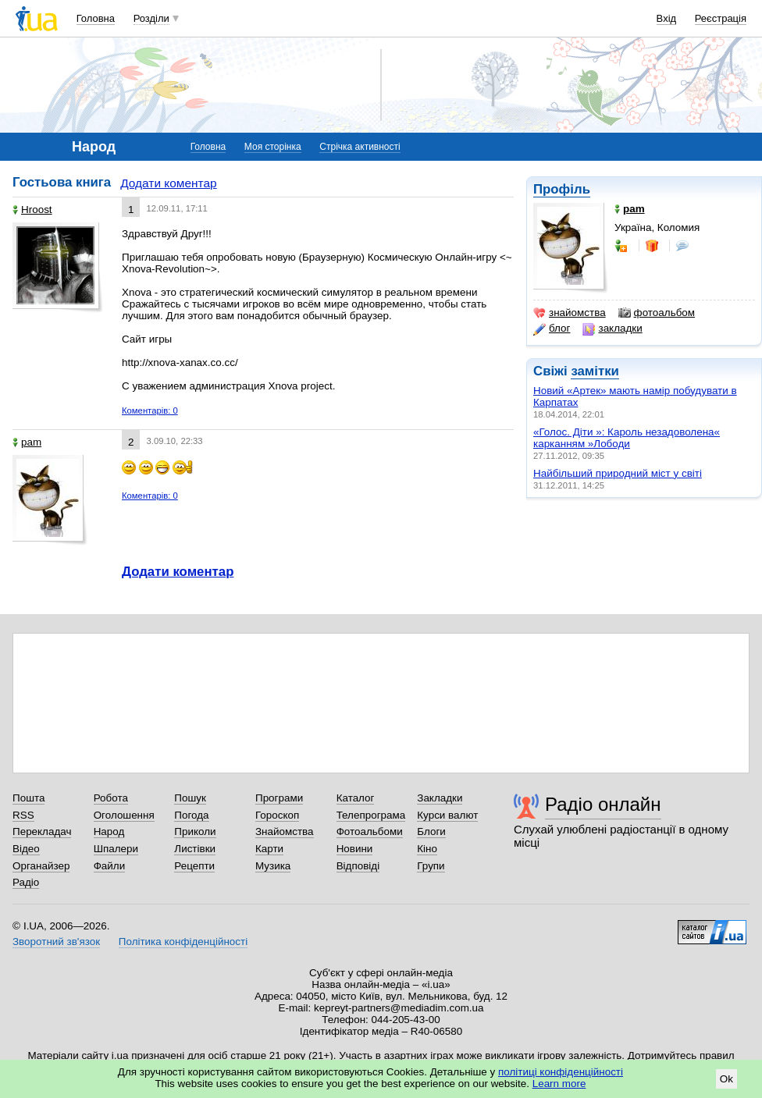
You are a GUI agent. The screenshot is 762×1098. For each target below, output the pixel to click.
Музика (272, 866)
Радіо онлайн (603, 804)
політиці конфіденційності (560, 1072)
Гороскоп (277, 815)
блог (551, 328)
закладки (612, 328)
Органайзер (40, 866)
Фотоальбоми (369, 831)
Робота (111, 798)
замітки (595, 371)
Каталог (355, 798)
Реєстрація (720, 18)
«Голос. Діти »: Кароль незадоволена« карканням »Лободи (626, 438)
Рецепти (194, 866)
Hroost (32, 209)
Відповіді (358, 866)
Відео (26, 849)
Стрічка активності (359, 146)
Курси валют (447, 815)
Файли (110, 866)
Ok (726, 1079)
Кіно (427, 849)
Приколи (194, 831)
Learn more (559, 1083)
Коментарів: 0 (150, 410)
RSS (23, 815)
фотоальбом (656, 313)
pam (26, 442)
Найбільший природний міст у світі (617, 473)
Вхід (667, 18)
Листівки (194, 849)
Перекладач (41, 831)
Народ (109, 831)
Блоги (431, 831)
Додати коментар (168, 183)
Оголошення (124, 815)
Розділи (151, 18)
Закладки (439, 798)
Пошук (190, 798)
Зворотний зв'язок (56, 941)
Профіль (561, 189)
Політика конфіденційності (183, 941)
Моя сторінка (272, 146)
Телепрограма (371, 815)
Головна (96, 18)
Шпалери (116, 849)
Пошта (28, 798)
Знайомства (284, 831)
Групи (430, 866)
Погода (191, 815)
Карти (269, 849)
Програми (279, 798)
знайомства (569, 313)
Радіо (25, 882)
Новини (354, 849)
